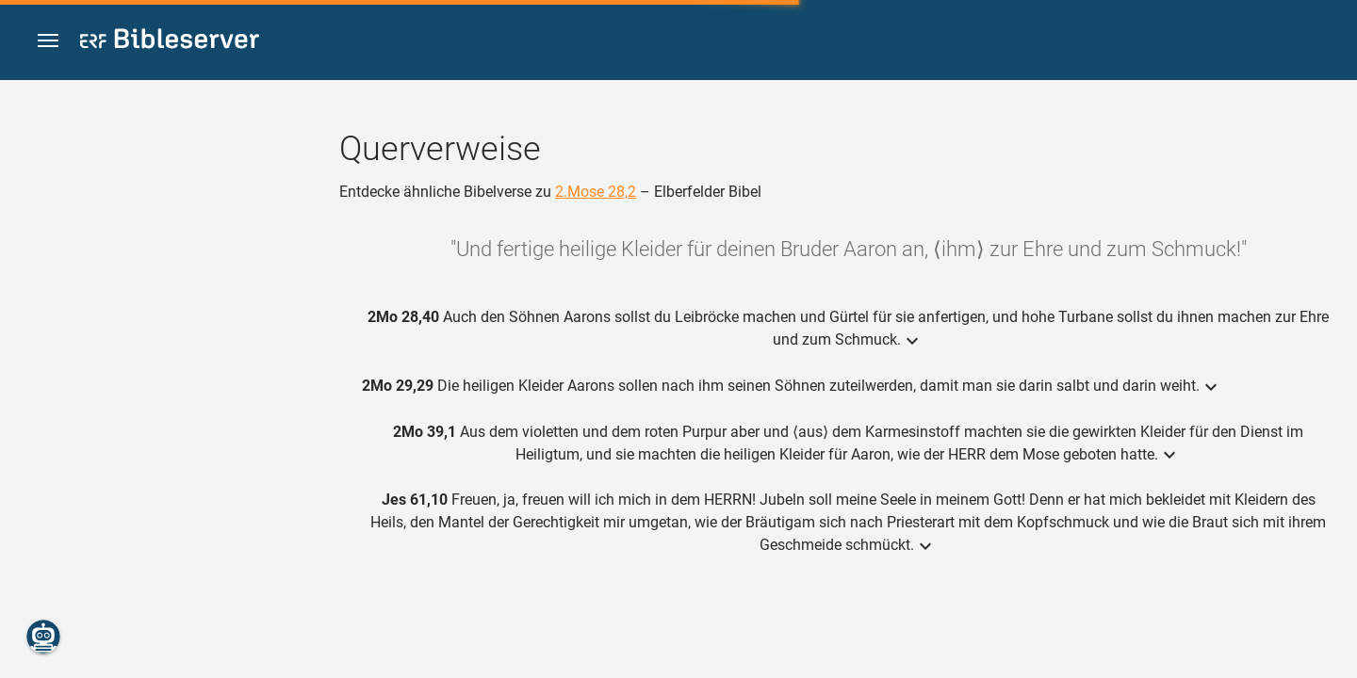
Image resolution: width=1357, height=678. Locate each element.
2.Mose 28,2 (595, 192)
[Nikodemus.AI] (43, 637)
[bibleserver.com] (169, 42)
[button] (48, 41)
